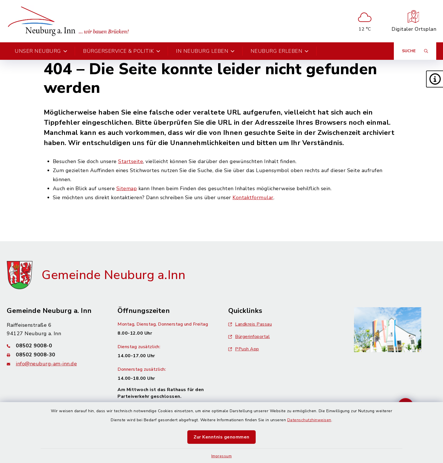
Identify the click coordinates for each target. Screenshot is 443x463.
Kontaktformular (253, 197)
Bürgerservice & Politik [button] (121, 51)
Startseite (130, 161)
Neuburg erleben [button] (280, 51)
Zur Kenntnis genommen (221, 437)
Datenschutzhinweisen (309, 420)
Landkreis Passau (250, 324)
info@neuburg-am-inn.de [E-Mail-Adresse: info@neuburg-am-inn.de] (46, 363)
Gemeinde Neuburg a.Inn (113, 275)
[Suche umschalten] (415, 51)
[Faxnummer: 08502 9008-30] (55, 354)
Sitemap (126, 188)
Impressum (221, 456)
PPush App (243, 349)
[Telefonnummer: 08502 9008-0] (55, 345)
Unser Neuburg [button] (41, 51)
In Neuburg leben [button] (205, 51)
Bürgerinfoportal (249, 336)
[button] (434, 79)
